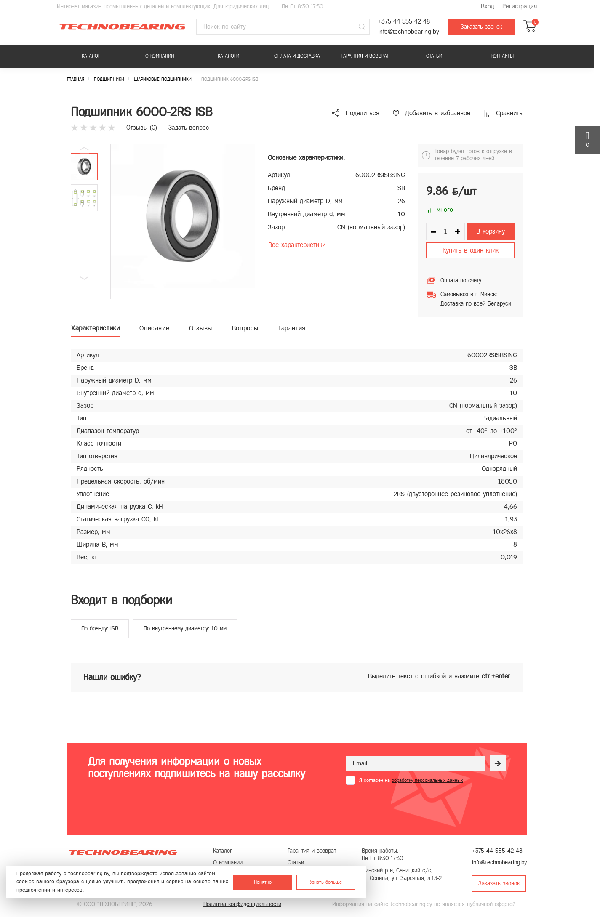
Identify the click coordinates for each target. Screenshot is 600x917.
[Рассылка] (498, 763)
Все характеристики (296, 244)
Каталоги (228, 55)
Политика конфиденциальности (242, 904)
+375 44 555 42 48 (404, 22)
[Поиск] (362, 27)
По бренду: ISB (99, 628)
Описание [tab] (154, 328)
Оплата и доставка (297, 55)
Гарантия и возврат (365, 55)
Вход (487, 6)
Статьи (434, 55)
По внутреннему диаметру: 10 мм (185, 628)
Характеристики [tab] (95, 328)
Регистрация (519, 6)
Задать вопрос (188, 127)
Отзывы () (141, 127)
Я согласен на (411, 780)
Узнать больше (326, 882)
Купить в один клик (471, 250)
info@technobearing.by (408, 32)
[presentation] (410, 805)
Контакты (502, 55)
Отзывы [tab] (200, 328)
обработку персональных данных (427, 780)
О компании (159, 55)
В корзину (490, 231)
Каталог (91, 55)
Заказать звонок (481, 27)
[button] (84, 278)
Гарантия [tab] (292, 328)
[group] (183, 221)
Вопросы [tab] (245, 328)
